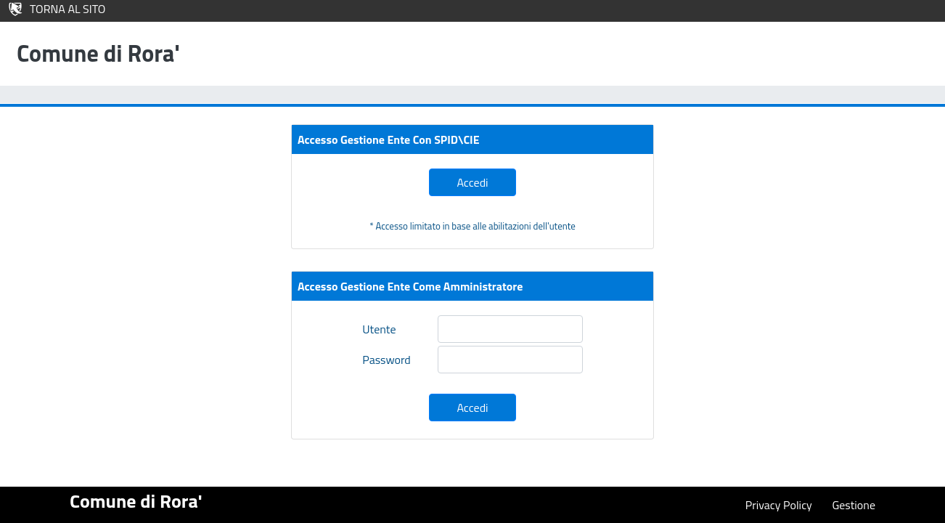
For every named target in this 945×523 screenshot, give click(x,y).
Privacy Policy (778, 505)
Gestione (853, 505)
